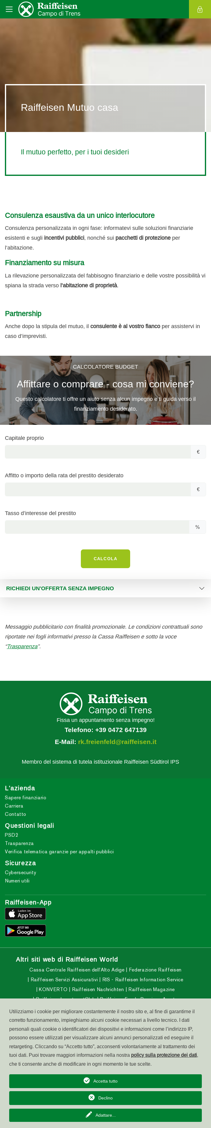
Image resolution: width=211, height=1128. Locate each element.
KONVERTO (53, 989)
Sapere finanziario (26, 797)
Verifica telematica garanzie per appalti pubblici (59, 852)
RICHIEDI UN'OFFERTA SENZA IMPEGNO (60, 588)
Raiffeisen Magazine (151, 989)
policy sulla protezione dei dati (164, 1055)
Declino (105, 1097)
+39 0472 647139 (121, 730)
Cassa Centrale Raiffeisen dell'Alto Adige (76, 970)
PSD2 (11, 835)
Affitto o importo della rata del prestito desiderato (64, 475)
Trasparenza (22, 646)
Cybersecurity (20, 872)
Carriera (14, 806)
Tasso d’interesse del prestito (40, 513)
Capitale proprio (24, 438)
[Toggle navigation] (9, 9)
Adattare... (106, 1115)
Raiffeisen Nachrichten (97, 989)
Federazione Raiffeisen (154, 970)
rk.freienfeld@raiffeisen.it (117, 742)
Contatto (15, 814)
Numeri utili (17, 881)
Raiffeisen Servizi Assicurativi (63, 980)
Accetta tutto (105, 1081)
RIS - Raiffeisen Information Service (142, 980)
